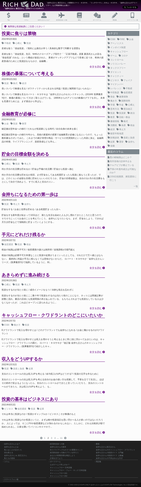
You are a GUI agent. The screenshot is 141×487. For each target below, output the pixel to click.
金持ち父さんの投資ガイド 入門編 (109, 453)
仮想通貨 (8, 244)
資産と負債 (18, 368)
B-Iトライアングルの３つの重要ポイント (66, 450)
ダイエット (115, 72)
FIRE (122, 39)
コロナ (124, 55)
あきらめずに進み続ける (26, 275)
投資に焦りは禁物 (19, 33)
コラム (7, 462)
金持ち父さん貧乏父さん (106, 447)
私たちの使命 (9, 458)
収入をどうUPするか (22, 359)
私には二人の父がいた (13, 450)
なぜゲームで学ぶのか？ (60, 465)
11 (61, 438)
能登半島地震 (117, 133)
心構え (18, 43)
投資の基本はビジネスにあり (30, 399)
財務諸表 (114, 137)
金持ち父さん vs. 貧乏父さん (15, 455)
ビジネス (8, 409)
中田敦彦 (114, 92)
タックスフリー (118, 68)
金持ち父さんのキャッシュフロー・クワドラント (115, 450)
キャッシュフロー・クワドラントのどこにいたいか (52, 315)
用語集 (98, 462)
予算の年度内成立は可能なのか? (123, 171)
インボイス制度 (118, 47)
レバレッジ (115, 88)
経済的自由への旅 (57, 444)
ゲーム (113, 55)
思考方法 (114, 109)
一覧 (136, 186)
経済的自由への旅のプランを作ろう (64, 453)
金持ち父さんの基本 (58, 447)
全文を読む (96, 66)
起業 (31, 368)
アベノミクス (117, 43)
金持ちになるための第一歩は (30, 194)
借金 (112, 96)
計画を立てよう (56, 458)
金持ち (27, 204)
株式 (15, 83)
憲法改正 (128, 109)
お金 (6, 123)
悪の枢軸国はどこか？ (121, 157)
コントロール (117, 60)
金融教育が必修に (19, 114)
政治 (132, 113)
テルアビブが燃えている (122, 165)
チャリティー (117, 76)
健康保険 (123, 96)
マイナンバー (117, 84)
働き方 (17, 325)
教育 (24, 123)
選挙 (121, 142)
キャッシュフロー (119, 51)
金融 (112, 146)
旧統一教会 (124, 117)
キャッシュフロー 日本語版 (61, 468)
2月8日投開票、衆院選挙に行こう (123, 178)
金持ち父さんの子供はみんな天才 (109, 458)
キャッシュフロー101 (58, 473)
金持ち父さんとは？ (12, 444)
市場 (112, 105)
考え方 (27, 164)
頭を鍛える (8, 453)
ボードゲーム (55, 462)
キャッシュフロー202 (58, 476)
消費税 (113, 125)
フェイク (128, 80)
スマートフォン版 (11, 479)
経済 (24, 83)
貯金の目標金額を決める (25, 154)
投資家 (122, 113)
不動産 (7, 43)
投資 (28, 43)
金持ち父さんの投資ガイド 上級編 (109, 455)
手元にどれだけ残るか (23, 234)
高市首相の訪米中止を (121, 161)
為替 (123, 125)
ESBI (6, 325)
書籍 (97, 444)
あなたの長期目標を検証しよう (62, 455)
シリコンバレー (118, 64)
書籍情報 (114, 121)
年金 (121, 105)
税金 (28, 244)
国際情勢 (125, 101)
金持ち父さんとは (11, 447)
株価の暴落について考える (28, 73)
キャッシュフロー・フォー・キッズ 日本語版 (68, 470)
